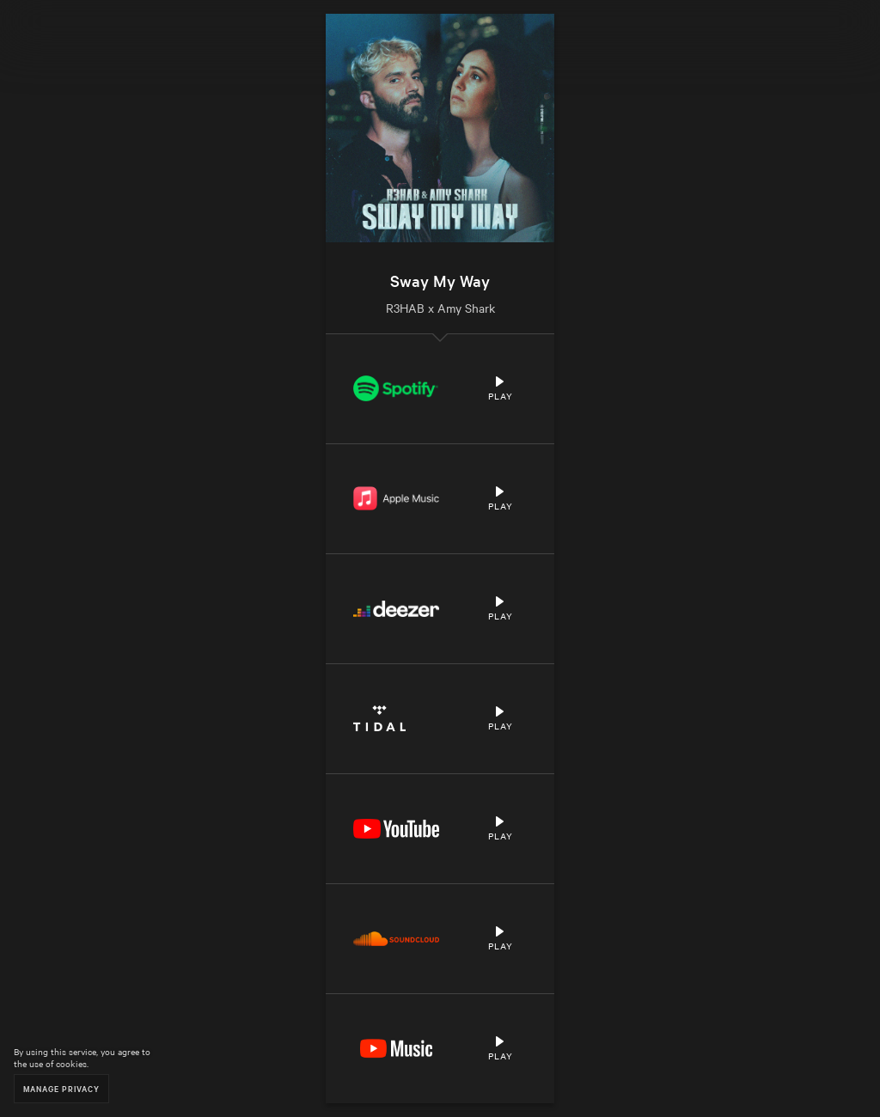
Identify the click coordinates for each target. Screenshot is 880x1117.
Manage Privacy (61, 1088)
